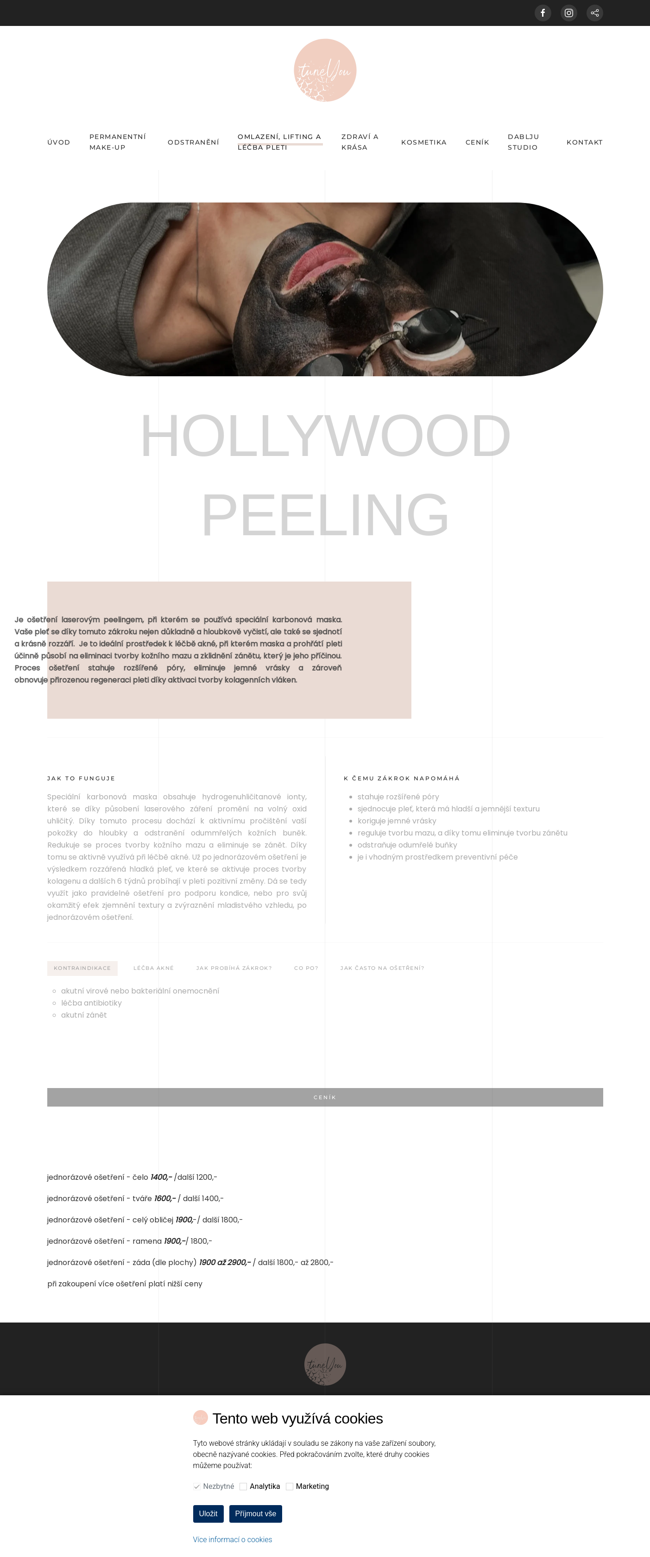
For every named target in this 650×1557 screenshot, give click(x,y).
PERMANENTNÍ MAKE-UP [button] (117, 142)
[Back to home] (325, 70)
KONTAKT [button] (585, 142)
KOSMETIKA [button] (424, 142)
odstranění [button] (193, 142)
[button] (325, 1518)
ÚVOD (59, 142)
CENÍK (478, 142)
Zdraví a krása (360, 142)
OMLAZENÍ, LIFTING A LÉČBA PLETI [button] (280, 142)
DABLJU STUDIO (523, 142)
